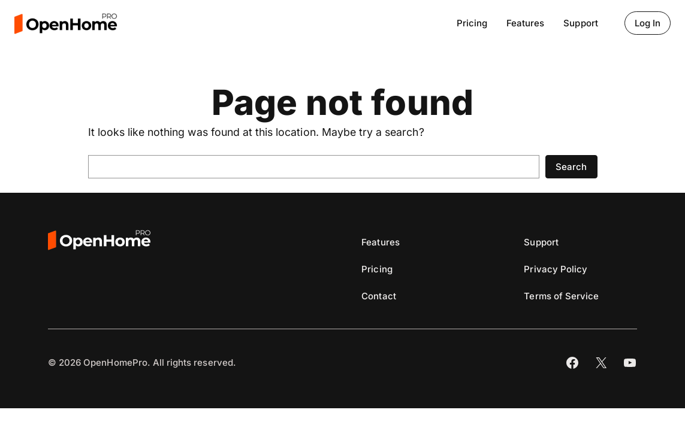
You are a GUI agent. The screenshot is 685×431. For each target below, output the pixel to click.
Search (571, 166)
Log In (647, 23)
